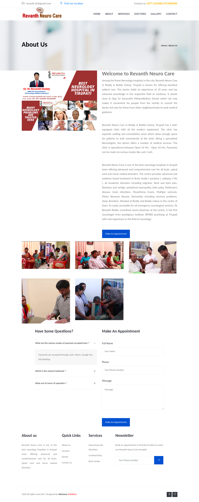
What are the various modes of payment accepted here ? (62, 343)
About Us (173, 45)
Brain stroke (94, 461)
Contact (171, 14)
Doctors (140, 14)
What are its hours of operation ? (51, 383)
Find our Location (71, 3)
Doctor (65, 456)
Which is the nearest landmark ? (50, 371)
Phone (105, 362)
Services (124, 14)
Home (96, 14)
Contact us (67, 462)
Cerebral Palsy (95, 455)
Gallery (156, 14)
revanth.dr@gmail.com (36, 3)
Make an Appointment (116, 233)
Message (106, 380)
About (109, 14)
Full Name (107, 343)
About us (66, 445)
